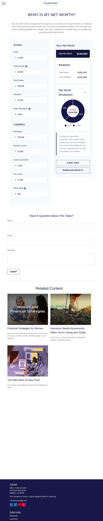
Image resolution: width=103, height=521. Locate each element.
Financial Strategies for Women (25, 328)
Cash (16, 52)
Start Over (73, 163)
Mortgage (18, 132)
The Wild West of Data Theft (23, 380)
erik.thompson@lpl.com (18, 500)
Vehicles (17, 94)
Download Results (73, 170)
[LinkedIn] (15, 504)
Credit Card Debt (21, 160)
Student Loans (20, 146)
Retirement (14, 516)
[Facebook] (11, 504)
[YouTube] (19, 504)
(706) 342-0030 (20, 488)
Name (9, 221)
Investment (14, 519)
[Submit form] (13, 272)
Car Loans (18, 174)
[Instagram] (23, 504)
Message (11, 250)
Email (9, 236)
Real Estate (19, 80)
